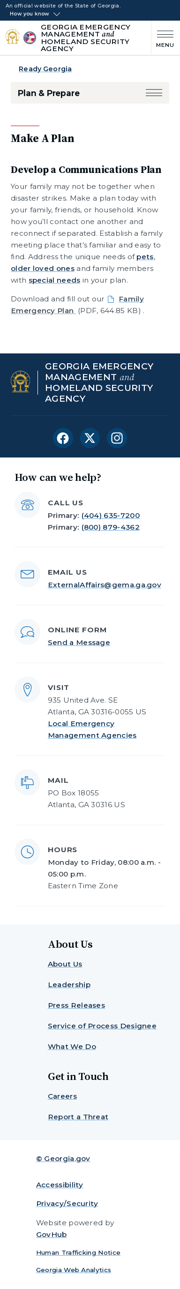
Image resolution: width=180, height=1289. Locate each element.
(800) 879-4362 (111, 527)
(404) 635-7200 (111, 515)
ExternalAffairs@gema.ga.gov (104, 584)
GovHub (51, 1234)
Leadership (69, 984)
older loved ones (43, 268)
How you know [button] (30, 14)
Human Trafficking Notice (78, 1252)
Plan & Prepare (48, 93)
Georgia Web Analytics (73, 1270)
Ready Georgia (45, 69)
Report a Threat (78, 1116)
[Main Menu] (162, 38)
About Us (65, 963)
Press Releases (76, 1005)
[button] (154, 93)
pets (144, 256)
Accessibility (59, 1184)
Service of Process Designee (102, 1025)
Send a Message (79, 642)
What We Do (72, 1046)
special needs (55, 280)
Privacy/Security (67, 1203)
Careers (62, 1096)
